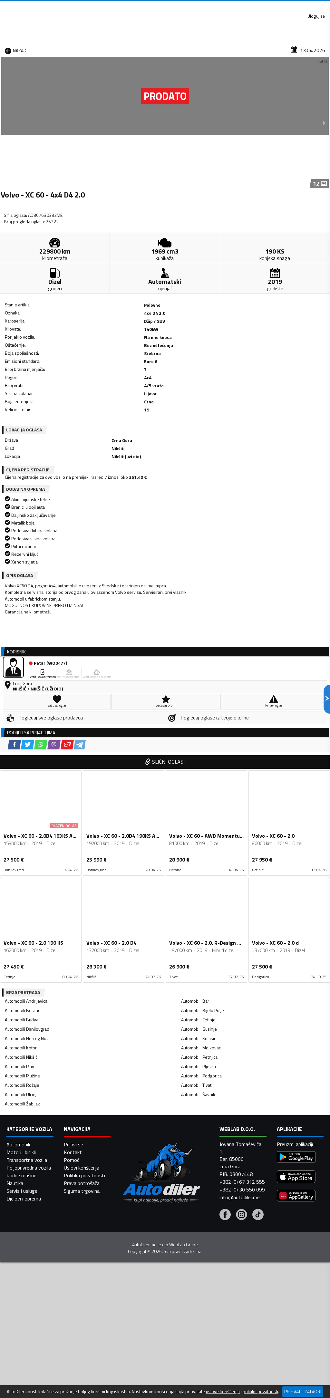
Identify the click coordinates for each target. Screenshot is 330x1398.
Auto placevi (106, 49)
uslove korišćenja (223, 1391)
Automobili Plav (19, 862)
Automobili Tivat (196, 880)
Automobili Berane (23, 806)
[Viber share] (68, 398)
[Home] (5, 49)
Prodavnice (69, 49)
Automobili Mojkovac (201, 843)
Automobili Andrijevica (26, 796)
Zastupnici (142, 49)
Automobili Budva (21, 815)
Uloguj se (314, 6)
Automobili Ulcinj (20, 890)
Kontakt (279, 6)
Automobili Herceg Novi (27, 834)
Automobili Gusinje (199, 824)
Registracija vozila (267, 49)
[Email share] (81, 398)
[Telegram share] (94, 398)
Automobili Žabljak (22, 899)
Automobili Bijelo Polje (202, 806)
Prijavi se (73, 1379)
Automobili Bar (195, 796)
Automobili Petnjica (199, 852)
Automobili (18, 1379)
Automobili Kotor (21, 843)
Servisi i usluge (219, 49)
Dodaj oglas (312, 49)
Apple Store (165, 6)
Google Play (123, 6)
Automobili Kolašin (199, 834)
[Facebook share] (28, 398)
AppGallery (206, 7)
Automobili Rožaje (22, 880)
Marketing (244, 7)
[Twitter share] (41, 398)
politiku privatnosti (260, 1391)
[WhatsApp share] (55, 398)
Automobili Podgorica (201, 871)
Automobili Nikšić (21, 852)
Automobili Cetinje (198, 815)
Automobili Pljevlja (198, 862)
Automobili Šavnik (198, 890)
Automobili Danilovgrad (27, 824)
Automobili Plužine (22, 871)
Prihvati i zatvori (302, 1391)
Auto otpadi (178, 49)
